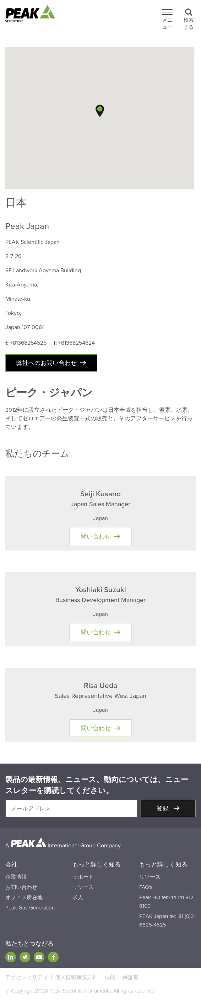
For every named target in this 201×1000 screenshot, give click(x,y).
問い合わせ (96, 536)
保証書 (130, 977)
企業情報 (16, 877)
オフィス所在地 (24, 897)
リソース (83, 887)
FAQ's (145, 887)
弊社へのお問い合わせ (46, 363)
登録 (163, 808)
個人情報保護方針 (76, 977)
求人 (77, 897)
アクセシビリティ (26, 977)
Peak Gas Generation (30, 908)
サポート (83, 877)
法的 (110, 977)
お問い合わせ (21, 887)
